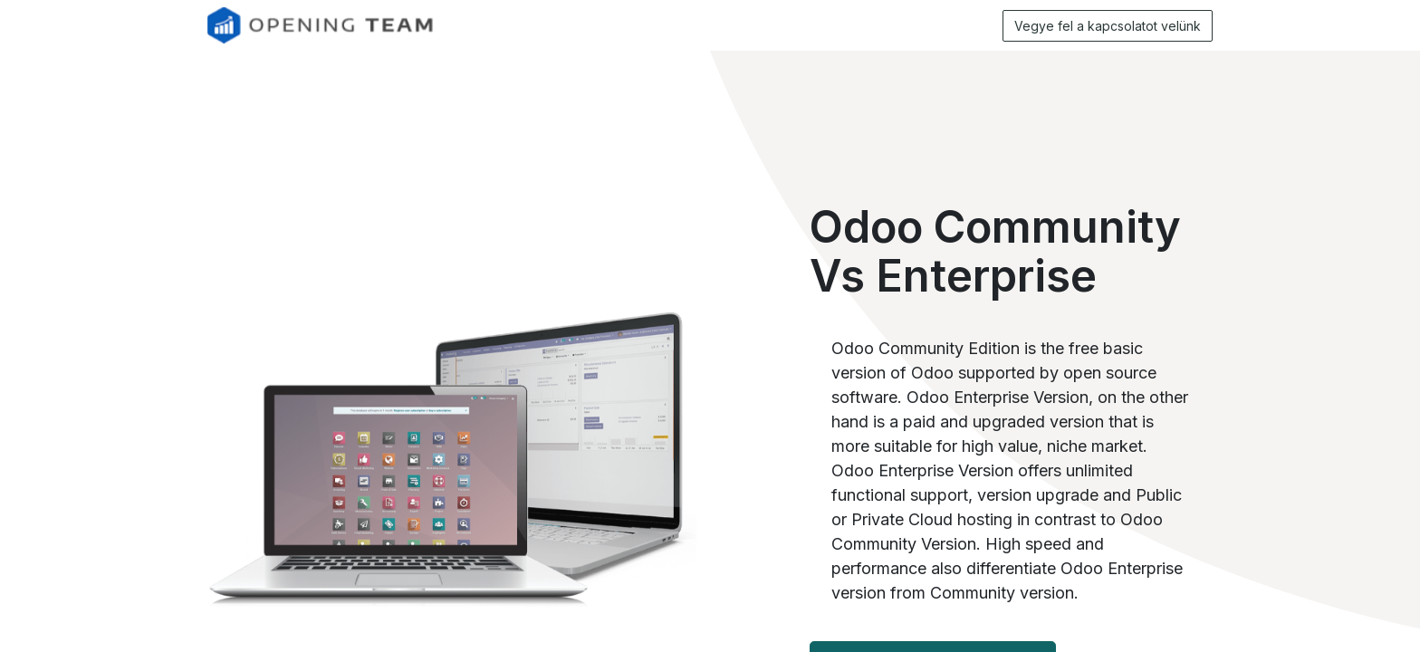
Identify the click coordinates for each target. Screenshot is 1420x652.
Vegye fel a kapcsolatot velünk (1107, 26)
